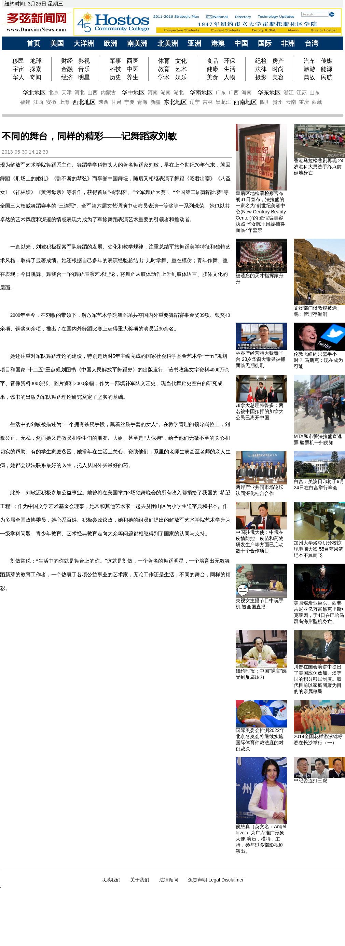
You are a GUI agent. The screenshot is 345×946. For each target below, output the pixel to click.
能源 (326, 69)
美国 (57, 43)
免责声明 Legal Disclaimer (216, 880)
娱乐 (181, 77)
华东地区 (269, 92)
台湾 (311, 43)
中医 (132, 69)
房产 (278, 60)
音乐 (84, 69)
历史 (115, 77)
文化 (181, 60)
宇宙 (18, 69)
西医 (132, 60)
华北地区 (34, 92)
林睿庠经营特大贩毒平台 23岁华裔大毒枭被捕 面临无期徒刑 (260, 359)
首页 (33, 43)
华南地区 (201, 92)
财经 (67, 60)
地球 (36, 60)
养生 (132, 77)
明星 (84, 77)
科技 (115, 69)
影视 (84, 60)
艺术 (181, 69)
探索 (35, 69)
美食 (212, 77)
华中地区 (133, 92)
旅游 (309, 69)
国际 (265, 43)
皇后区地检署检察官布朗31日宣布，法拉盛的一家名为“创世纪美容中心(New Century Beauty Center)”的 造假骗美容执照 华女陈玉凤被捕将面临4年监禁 (261, 211)
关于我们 (139, 880)
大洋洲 (83, 43)
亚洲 (194, 43)
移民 (19, 60)
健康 (212, 69)
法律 (261, 69)
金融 (67, 69)
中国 (241, 43)
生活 (229, 69)
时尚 (278, 69)
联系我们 (111, 880)
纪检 (261, 60)
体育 (164, 60)
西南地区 (245, 102)
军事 (115, 60)
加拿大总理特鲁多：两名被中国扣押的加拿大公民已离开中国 (260, 411)
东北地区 (175, 102)
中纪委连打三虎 (310, 780)
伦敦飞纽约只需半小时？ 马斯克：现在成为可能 (318, 360)
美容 (278, 77)
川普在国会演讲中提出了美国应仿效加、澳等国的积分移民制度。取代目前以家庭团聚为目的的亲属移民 (318, 679)
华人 (18, 77)
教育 (164, 69)
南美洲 (137, 43)
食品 (212, 60)
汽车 (309, 60)
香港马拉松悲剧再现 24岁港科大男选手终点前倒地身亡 (318, 166)
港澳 (218, 43)
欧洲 (111, 43)
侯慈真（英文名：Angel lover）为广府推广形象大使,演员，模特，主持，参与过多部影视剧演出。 (261, 839)
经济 (67, 77)
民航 (326, 77)
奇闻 (35, 77)
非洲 (288, 43)
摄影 (261, 77)
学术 (164, 77)
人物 (229, 77)
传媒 (326, 60)
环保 (229, 60)
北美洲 (167, 43)
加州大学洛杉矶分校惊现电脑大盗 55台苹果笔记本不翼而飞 (318, 549)
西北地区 (84, 102)
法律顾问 (168, 880)
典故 (309, 77)
